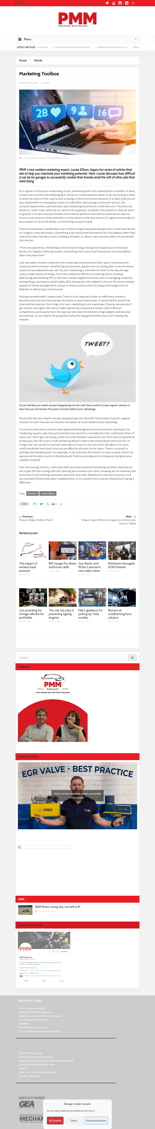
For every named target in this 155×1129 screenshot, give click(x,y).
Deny (74, 1120)
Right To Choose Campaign (30, 1053)
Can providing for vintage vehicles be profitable (31, 614)
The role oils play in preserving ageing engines (61, 614)
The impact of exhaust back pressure (28, 567)
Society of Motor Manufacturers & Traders (37, 1064)
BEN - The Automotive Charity (32, 1008)
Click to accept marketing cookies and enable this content (77, 795)
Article (38, 60)
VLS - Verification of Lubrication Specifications (39, 1031)
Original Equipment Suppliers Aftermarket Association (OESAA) (46, 1060)
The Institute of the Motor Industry (33, 1019)
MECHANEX (24, 1023)
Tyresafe (22, 1068)
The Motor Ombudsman (29, 1076)
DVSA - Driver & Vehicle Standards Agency (37, 1072)
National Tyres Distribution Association (36, 1057)
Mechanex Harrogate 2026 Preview (121, 565)
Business (32, 493)
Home (23, 60)
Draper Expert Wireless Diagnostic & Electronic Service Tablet (107, 520)
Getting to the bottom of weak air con (117, 47)
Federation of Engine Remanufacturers (36, 1012)
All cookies (55, 1120)
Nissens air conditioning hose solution (119, 614)
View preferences (96, 1120)
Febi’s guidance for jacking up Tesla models (90, 614)
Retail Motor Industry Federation (33, 1027)
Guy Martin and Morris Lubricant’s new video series (89, 567)
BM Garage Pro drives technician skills (62, 565)
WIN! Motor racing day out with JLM (57, 907)
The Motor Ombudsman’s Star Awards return (77, 47)
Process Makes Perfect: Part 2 (48, 518)
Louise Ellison (48, 493)
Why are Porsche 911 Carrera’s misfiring (36, 47)
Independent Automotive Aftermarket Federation (40, 1016)
